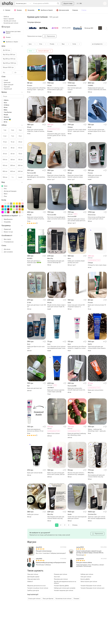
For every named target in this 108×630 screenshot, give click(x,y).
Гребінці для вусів (33, 590)
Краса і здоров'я (8, 19)
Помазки (76, 598)
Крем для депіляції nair (34, 388)
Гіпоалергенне (7, 242)
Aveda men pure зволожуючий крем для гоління (77, 517)
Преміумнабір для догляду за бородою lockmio (51, 562)
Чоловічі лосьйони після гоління (37, 588)
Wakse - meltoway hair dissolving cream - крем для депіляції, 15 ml (97, 430)
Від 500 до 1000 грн (9, 63)
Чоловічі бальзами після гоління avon (92, 588)
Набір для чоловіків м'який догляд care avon (76, 261)
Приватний (6, 229)
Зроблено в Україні (45, 10)
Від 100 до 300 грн (9, 54)
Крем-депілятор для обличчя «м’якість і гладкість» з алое (77, 347)
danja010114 (80, 559)
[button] (27, 28)
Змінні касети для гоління (89, 581)
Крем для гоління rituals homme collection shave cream (75, 176)
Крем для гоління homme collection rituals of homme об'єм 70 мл (35, 218)
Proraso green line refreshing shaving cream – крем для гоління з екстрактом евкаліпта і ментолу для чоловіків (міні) (36, 88)
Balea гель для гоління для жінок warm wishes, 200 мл (56, 473)
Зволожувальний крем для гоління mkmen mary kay (96, 476)
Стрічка (83, 10)
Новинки (75, 10)
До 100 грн (6, 50)
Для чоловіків (7, 252)
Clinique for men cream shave (97, 265)
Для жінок (6, 249)
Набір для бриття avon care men (36, 347)
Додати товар (67, 3)
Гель (4, 188)
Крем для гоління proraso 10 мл (97, 306)
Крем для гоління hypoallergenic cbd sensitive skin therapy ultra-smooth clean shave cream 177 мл (36, 176)
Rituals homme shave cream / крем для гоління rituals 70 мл (56, 306)
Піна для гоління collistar (84, 562)
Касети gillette (85, 579)
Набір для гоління (32, 514)
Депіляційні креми (33, 577)
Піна (4, 196)
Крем (4, 186)
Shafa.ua (5, 16)
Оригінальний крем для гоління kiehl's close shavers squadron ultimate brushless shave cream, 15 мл (97, 347)
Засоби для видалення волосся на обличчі (65, 582)
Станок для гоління (34, 598)
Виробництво (7, 219)
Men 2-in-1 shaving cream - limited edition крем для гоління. (55, 88)
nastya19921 (80, 547)
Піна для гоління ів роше (43, 551)
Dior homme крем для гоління (74, 88)
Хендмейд (29, 10)
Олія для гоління (86, 577)
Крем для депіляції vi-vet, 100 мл (36, 306)
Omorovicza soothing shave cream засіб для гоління (96, 218)
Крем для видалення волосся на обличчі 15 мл (35, 430)
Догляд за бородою (9, 191)
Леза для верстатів (33, 579)
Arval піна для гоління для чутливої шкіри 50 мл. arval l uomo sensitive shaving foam (97, 130)
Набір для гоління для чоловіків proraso (95, 176)
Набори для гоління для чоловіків (64, 588)
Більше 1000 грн (8, 67)
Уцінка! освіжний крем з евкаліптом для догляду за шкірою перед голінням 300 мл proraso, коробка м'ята (89, 552)
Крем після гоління (53, 433)
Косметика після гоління (63, 598)
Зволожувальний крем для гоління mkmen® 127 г (55, 261)
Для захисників (62, 10)
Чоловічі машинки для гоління (63, 590)
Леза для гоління (32, 574)
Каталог (7, 10)
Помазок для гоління (60, 574)
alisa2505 (39, 547)
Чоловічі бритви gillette (61, 586)
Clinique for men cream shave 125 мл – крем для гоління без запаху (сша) (77, 130)
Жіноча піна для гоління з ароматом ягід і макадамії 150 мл (76, 473)
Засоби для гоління (9, 21)
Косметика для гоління (10, 23)
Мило (4, 194)
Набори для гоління (87, 574)
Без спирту (6, 239)
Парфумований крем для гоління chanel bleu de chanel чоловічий (97, 88)
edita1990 (39, 559)
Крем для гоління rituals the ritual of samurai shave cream (56, 176)
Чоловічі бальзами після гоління (91, 586)
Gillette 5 (30, 581)
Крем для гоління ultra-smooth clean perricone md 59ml (76, 389)
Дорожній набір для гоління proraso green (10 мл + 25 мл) (56, 134)
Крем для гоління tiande (34, 473)
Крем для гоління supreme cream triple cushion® (55, 391)
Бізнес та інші (7, 232)
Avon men (57, 577)
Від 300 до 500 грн (9, 59)
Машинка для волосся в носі (36, 586)
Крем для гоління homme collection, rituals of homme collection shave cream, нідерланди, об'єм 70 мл (35, 130)
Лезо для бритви (48, 598)
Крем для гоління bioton (95, 390)
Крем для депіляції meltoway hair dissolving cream (77, 434)
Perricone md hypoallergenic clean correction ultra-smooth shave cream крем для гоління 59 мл (56, 218)
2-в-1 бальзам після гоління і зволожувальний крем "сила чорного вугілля (56, 347)
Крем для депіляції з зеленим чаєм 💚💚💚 (34, 261)
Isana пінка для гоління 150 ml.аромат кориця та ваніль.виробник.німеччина (76, 306)
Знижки (18, 10)
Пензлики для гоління (61, 579)
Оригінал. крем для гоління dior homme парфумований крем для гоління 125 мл (96, 517)
